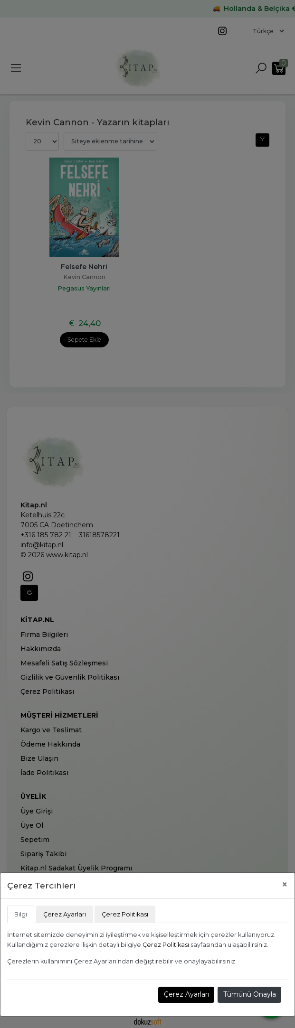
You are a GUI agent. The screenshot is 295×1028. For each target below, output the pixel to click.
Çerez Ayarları (186, 994)
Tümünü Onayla (249, 994)
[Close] (285, 884)
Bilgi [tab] (20, 914)
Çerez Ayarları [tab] (64, 914)
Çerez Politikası (166, 944)
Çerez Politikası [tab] (125, 914)
